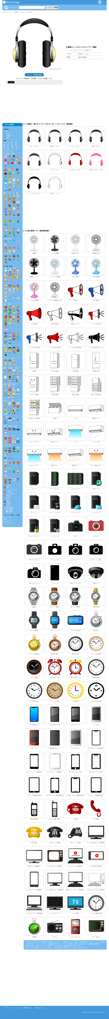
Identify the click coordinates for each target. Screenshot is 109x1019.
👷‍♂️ (14, 361)
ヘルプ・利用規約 (24, 1008)
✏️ (18, 370)
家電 (16, 12)
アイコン (6, 436)
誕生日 (6, 460)
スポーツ (6, 401)
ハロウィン (7, 477)
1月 (13, 148)
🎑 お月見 (7, 503)
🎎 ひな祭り (8, 491)
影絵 (17, 193)
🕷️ (9, 482)
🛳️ (9, 342)
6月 (8, 144)
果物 (9, 304)
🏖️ (18, 186)
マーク (13, 436)
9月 (8, 146)
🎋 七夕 (6, 133)
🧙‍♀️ (18, 479)
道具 (15, 426)
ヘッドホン (21, 12)
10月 (12, 146)
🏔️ (14, 186)
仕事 (12, 358)
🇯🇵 (14, 441)
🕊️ (18, 229)
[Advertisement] (84, 29)
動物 (4, 193)
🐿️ (9, 211)
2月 (16, 148)
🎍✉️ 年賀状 (8, 512)
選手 (12, 401)
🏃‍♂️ (14, 377)
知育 (16, 368)
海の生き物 (7, 238)
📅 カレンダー (9, 151)
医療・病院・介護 (9, 384)
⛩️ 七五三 (7, 506)
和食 (5, 268)
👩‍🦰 (18, 348)
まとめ (102, 2)
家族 (4, 346)
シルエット (7, 521)
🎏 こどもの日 (9, 493)
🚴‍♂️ (18, 335)
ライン (9, 517)
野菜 (4, 304)
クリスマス (7, 468)
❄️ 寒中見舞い (9, 508)
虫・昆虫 (7, 253)
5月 (16, 142)
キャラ (9, 193)
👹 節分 (6, 487)
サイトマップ (9, 1008)
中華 (14, 268)
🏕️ (14, 412)
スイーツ (7, 283)
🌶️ (18, 313)
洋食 (9, 268)
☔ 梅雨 (6, 137)
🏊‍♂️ (18, 409)
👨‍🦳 (9, 351)
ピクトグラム (8, 523)
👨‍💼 (5, 361)
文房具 (10, 368)
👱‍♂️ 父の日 (7, 497)
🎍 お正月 (7, 485)
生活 (9, 346)
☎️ (9, 428)
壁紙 (5, 519)
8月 (16, 144)
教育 (4, 368)
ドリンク (7, 294)
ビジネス (6, 358)
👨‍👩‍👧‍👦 (5, 354)
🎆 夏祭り (7, 501)
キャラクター (7, 445)
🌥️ (5, 182)
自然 (12, 154)
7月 (12, 144)
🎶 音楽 (6, 417)
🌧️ (9, 182)
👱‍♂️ (5, 351)
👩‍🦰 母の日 (7, 495)
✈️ (18, 338)
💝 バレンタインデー (11, 489)
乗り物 (5, 330)
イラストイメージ (7, 12)
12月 (8, 148)
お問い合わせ (38, 1008)
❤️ (9, 390)
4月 (12, 142)
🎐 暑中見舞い (9, 510)
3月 (8, 142)
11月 (17, 146)
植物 (7, 154)
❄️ (14, 182)
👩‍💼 (9, 361)
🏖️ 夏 (6, 131)
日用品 (10, 426)
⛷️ (5, 412)
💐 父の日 (7, 135)
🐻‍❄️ (18, 202)
